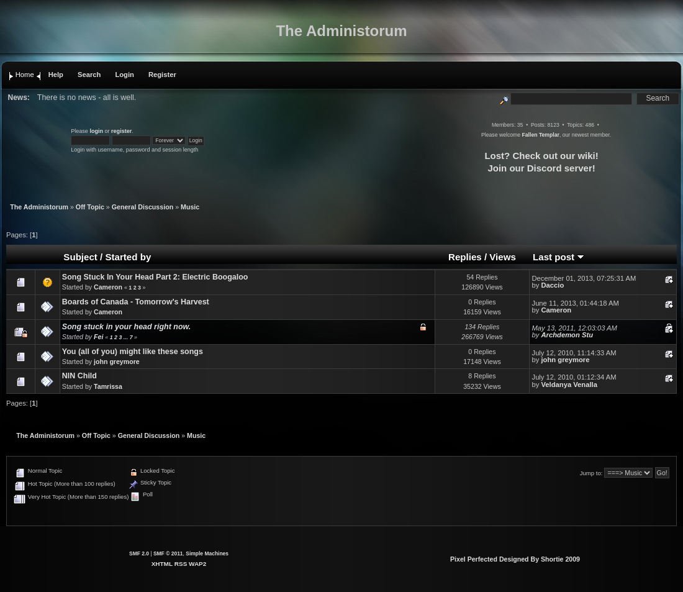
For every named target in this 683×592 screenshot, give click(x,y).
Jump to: (591, 473)
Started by (128, 257)
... (127, 337)
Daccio (552, 285)
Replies (465, 257)
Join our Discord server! (541, 168)
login (96, 131)
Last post (558, 257)
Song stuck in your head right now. (126, 326)
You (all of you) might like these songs (132, 351)
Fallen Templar (540, 135)
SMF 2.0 (139, 553)
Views (502, 257)
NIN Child (79, 375)
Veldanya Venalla (569, 384)
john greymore (117, 361)
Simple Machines (207, 553)
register (121, 131)
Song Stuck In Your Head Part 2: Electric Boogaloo (155, 277)
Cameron (108, 287)
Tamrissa (108, 386)
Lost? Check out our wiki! (541, 155)
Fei (98, 336)
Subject (80, 257)
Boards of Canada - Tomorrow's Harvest (135, 302)
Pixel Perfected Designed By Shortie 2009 (515, 559)
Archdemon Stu (567, 335)
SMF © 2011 (168, 553)
